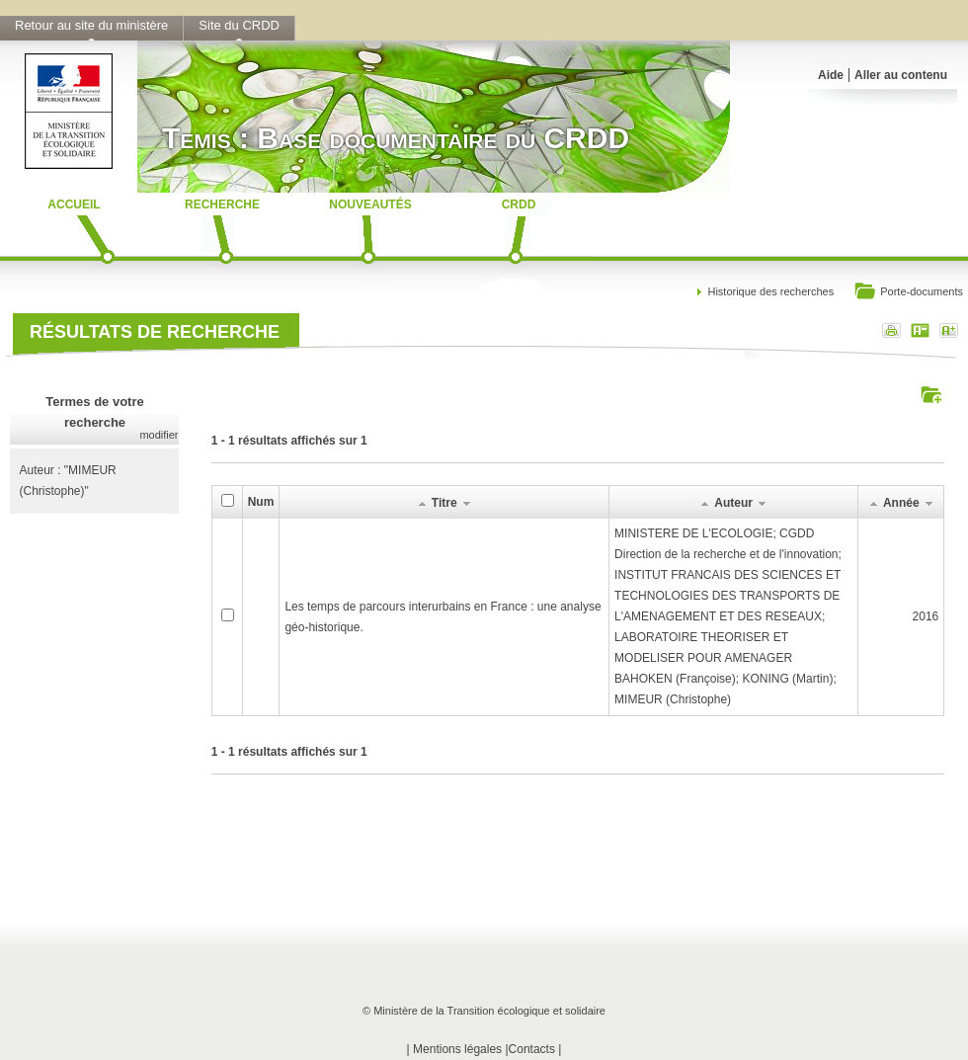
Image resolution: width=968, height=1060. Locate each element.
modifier (158, 435)
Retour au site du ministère (91, 25)
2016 (926, 616)
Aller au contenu (900, 75)
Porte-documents (908, 293)
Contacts (532, 1049)
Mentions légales (457, 1049)
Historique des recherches (770, 291)
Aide (831, 75)
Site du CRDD (239, 25)
